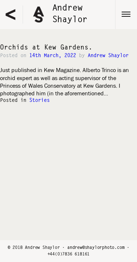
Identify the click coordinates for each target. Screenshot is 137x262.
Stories (39, 100)
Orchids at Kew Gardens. (46, 48)
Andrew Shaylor (108, 56)
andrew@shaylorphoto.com (95, 248)
